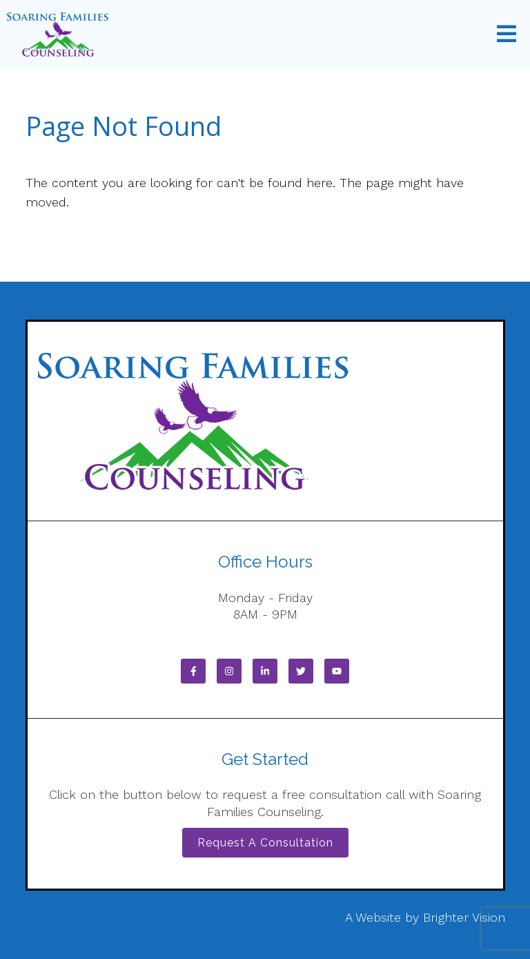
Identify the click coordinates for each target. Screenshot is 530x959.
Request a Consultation (265, 842)
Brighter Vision (464, 917)
